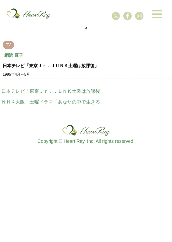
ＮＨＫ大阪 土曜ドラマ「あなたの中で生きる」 (53, 102)
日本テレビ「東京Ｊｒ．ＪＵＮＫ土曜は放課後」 (53, 91)
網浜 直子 (13, 55)
